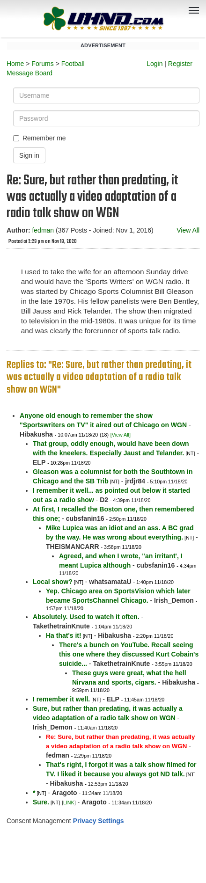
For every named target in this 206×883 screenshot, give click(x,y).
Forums (42, 63)
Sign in (29, 155)
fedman (43, 230)
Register (180, 63)
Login (154, 63)
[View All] (120, 435)
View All (188, 230)
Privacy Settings (98, 821)
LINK (68, 802)
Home (15, 63)
